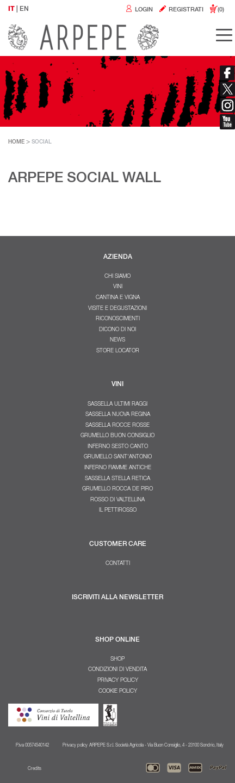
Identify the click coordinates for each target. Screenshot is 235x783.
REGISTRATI (180, 10)
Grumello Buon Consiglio (117, 436)
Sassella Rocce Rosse (117, 425)
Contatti (118, 564)
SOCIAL (42, 142)
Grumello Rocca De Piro (117, 489)
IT (11, 9)
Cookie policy (117, 691)
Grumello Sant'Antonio (118, 457)
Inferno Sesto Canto (118, 447)
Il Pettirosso (118, 510)
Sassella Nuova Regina (117, 415)
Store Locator (117, 351)
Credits (34, 769)
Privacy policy (117, 680)
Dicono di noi (117, 330)
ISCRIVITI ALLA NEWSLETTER (117, 597)
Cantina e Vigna (118, 298)
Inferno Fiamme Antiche (117, 468)
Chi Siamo (117, 276)
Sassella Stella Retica (117, 479)
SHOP (117, 659)
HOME (16, 142)
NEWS (117, 340)
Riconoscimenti (118, 319)
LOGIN (139, 10)
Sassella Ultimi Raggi (117, 404)
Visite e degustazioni (117, 309)
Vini (117, 287)
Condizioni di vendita (117, 670)
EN (24, 9)
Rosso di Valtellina (117, 500)
